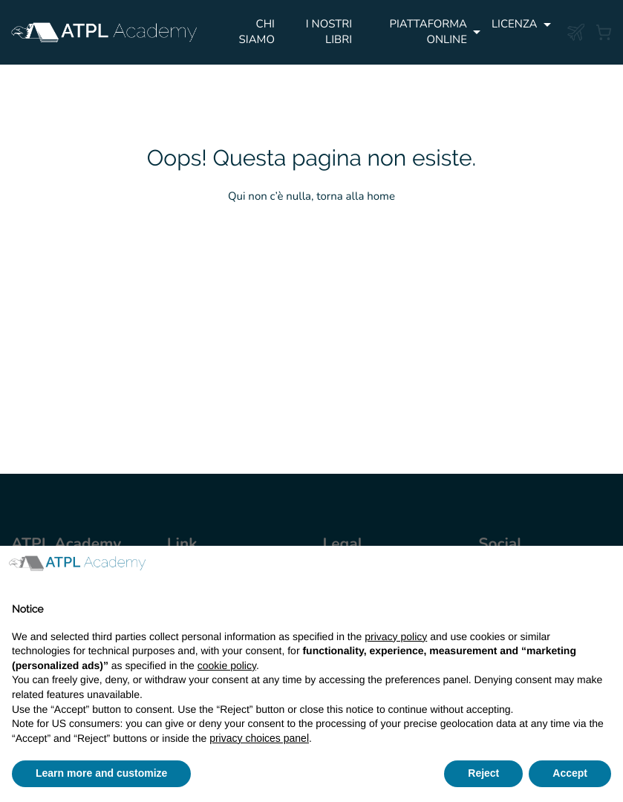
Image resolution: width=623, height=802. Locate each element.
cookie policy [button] (227, 665)
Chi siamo (257, 32)
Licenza (515, 24)
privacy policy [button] (396, 636)
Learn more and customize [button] (101, 773)
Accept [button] (569, 773)
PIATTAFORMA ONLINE (428, 32)
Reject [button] (483, 773)
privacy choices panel (259, 738)
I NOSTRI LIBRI (329, 32)
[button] (604, 569)
